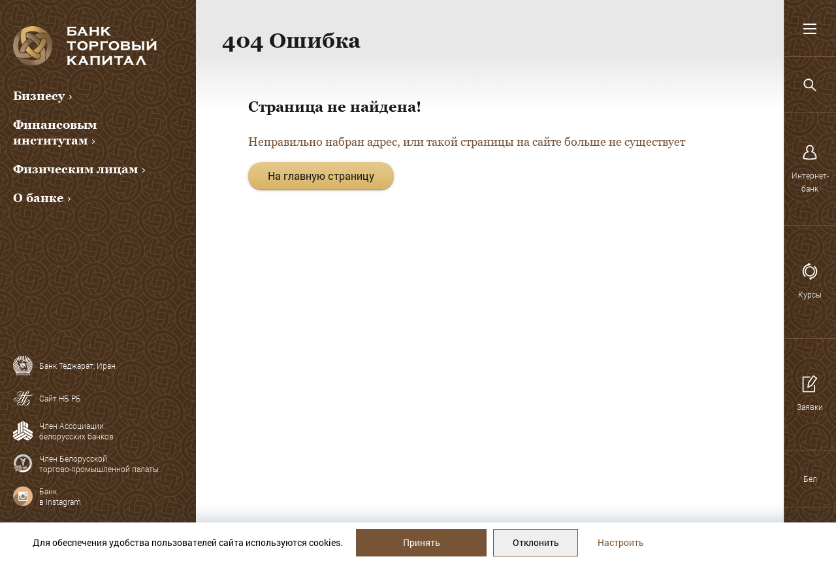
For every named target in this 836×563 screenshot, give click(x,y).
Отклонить (536, 542)
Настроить (621, 542)
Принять (421, 542)
